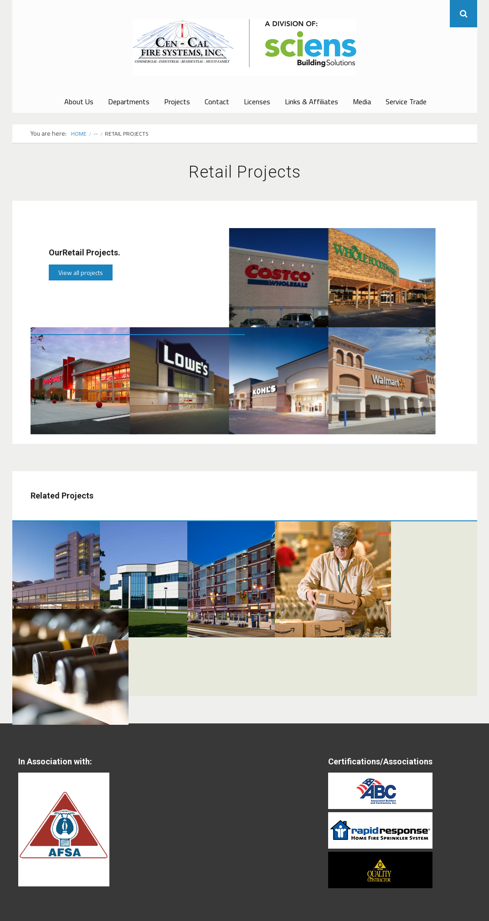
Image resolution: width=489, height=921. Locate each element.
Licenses (257, 101)
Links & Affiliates (311, 101)
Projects (177, 101)
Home (79, 133)
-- (95, 133)
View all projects (80, 272)
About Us (78, 101)
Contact (217, 101)
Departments (128, 101)
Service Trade (406, 101)
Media (362, 101)
